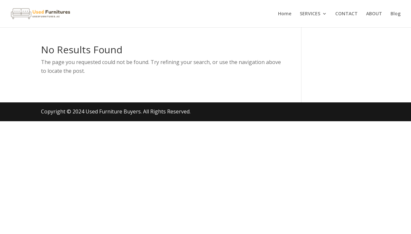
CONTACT (346, 14)
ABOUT (374, 14)
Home (284, 14)
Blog (396, 14)
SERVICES (310, 14)
